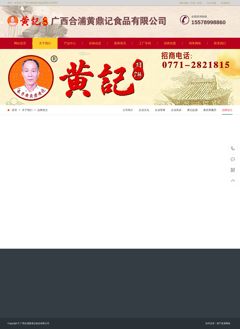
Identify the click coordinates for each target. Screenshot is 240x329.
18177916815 (233, 148)
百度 (193, 3)
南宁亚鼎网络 (223, 323)
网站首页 (23, 43)
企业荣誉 (160, 109)
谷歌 (199, 3)
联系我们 (225, 3)
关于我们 (45, 43)
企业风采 (176, 109)
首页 (14, 109)
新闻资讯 (123, 43)
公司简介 (128, 109)
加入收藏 (211, 3)
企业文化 (144, 109)
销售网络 (198, 43)
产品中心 (73, 43)
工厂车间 (148, 43)
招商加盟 (173, 43)
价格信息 (98, 43)
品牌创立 (42, 109)
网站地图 (183, 3)
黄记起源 (192, 109)
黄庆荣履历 (209, 109)
